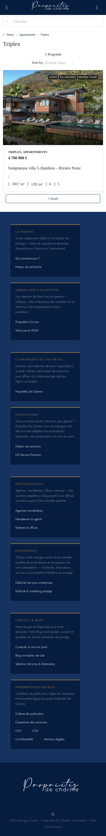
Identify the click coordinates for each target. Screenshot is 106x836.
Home (10, 34)
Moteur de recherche (28, 267)
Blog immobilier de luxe (30, 655)
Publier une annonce (28, 446)
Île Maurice (68, 77)
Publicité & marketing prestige (33, 591)
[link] (53, 107)
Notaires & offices (26, 527)
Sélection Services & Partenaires (35, 664)
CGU (35, 731)
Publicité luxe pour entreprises (34, 583)
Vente (53, 77)
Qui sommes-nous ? (27, 258)
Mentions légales (54, 739)
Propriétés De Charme (29, 391)
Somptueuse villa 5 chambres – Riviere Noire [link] (44, 168)
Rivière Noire (88, 77)
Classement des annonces (31, 722)
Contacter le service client (31, 647)
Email (53, 199)
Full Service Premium (28, 455)
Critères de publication (29, 714)
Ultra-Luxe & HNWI (27, 330)
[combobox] (59, 63)
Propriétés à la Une (27, 322)
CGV (18, 731)
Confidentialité (24, 739)
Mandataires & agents (28, 519)
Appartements (27, 34)
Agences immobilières (29, 510)
